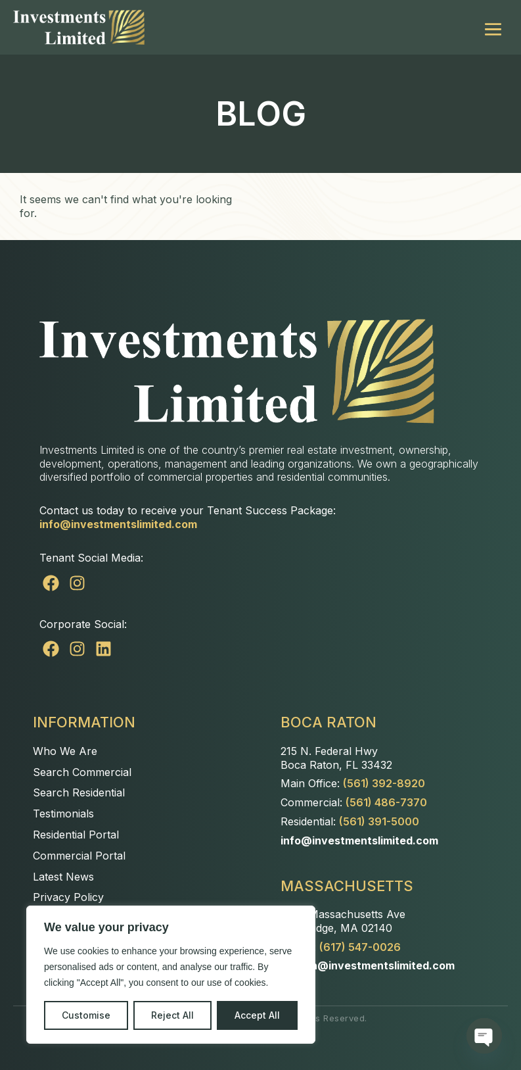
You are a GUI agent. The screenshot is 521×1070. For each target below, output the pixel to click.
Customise (86, 1015)
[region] (170, 975)
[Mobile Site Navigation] (493, 27)
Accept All (257, 1015)
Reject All (172, 1015)
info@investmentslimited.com (118, 524)
